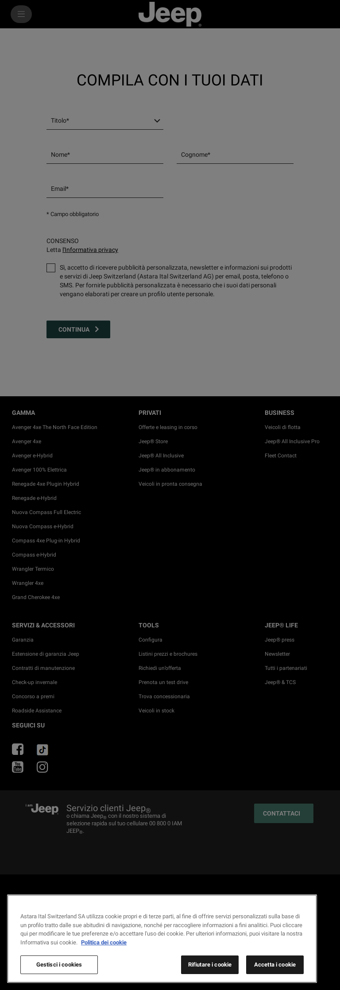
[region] (162, 938)
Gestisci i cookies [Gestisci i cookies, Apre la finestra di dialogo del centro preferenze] (59, 964)
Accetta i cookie (275, 964)
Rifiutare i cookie (210, 964)
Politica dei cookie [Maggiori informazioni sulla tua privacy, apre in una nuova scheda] (104, 942)
